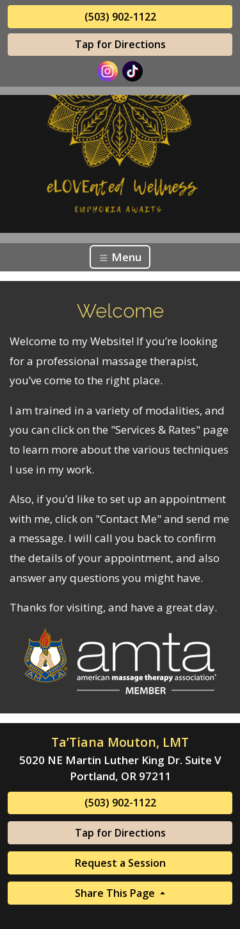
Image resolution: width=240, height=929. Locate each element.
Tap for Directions (120, 44)
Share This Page (116, 893)
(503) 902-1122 (120, 17)
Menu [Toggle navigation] (120, 257)
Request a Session (120, 863)
